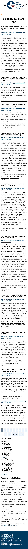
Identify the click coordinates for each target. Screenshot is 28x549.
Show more (4, 457)
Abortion (10, 174)
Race (6, 324)
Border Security (8, 463)
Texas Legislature (5, 326)
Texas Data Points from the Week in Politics (13, 333)
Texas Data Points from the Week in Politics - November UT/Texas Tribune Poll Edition (14, 79)
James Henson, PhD (20, 32)
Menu (4, 5)
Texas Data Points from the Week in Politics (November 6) (13, 105)
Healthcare (8, 391)
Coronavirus (7, 472)
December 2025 (8, 448)
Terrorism (12, 71)
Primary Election (19, 69)
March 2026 (7, 445)
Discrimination (5, 362)
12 (13, 434)
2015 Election (4, 124)
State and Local (21, 324)
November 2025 (8, 449)
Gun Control (4, 287)
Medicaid (15, 228)
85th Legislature (12, 285)
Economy (6, 473)
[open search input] (25, 5)
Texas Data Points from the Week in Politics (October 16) (13, 237)
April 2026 (6, 443)
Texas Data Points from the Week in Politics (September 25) (13, 370)
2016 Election (4, 69)
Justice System (17, 323)
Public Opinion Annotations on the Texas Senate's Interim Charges (13, 295)
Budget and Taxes (13, 124)
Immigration (11, 69)
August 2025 (7, 453)
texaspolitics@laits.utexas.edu (10, 525)
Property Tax (19, 125)
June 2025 (6, 455)
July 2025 (6, 454)
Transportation (8, 127)
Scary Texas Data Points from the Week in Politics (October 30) (12, 134)
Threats (18, 71)
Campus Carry (17, 360)
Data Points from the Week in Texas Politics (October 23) (13, 184)
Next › (21, 434)
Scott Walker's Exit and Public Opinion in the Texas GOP (11, 397)
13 (16, 434)
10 (6, 434)
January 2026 (7, 447)
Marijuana (3, 176)
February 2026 (7, 446)
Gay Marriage (12, 125)
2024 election (7, 468)
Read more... (4, 73)
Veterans (12, 326)
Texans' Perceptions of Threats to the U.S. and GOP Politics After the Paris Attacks (14, 28)
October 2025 (7, 451)
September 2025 (8, 452)
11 (9, 434)
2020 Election (7, 464)
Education (16, 174)
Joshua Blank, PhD (6, 34)
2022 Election (7, 469)
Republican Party (5, 71)
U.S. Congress (4, 230)
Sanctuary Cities (14, 178)
